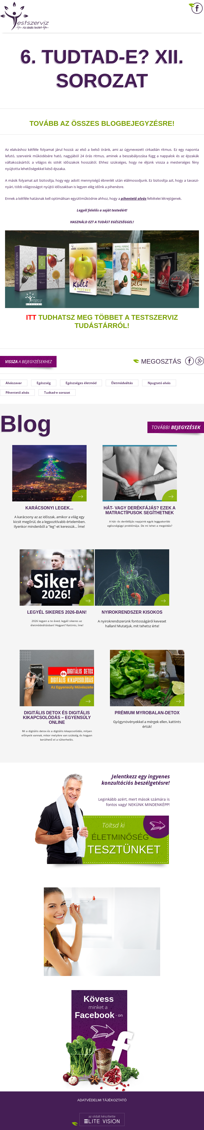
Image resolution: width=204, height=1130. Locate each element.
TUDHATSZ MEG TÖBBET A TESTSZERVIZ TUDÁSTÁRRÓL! (102, 321)
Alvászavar (14, 383)
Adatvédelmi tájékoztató (101, 1100)
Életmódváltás (122, 383)
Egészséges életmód (81, 383)
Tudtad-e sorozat (57, 392)
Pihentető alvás (17, 392)
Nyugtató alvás (159, 383)
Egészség (44, 383)
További (175, 427)
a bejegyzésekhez (28, 361)
